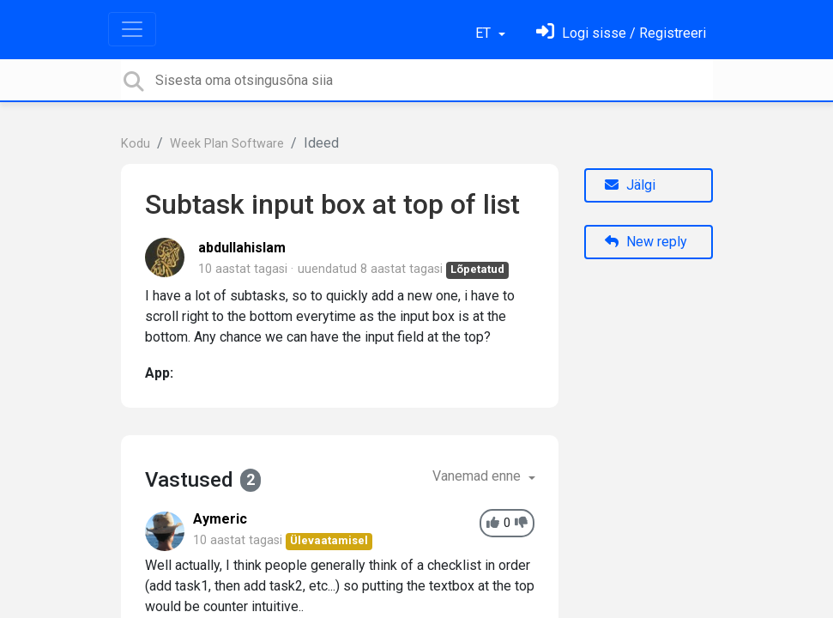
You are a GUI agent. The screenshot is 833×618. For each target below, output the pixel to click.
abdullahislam (242, 247)
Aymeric (220, 519)
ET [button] (484, 33)
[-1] (521, 523)
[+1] (492, 523)
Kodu (135, 143)
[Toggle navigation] (132, 29)
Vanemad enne (478, 476)
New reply (646, 241)
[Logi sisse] (621, 33)
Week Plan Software (227, 143)
